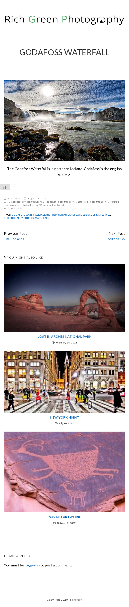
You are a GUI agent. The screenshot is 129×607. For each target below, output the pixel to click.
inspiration (59, 214)
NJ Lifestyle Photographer (89, 201)
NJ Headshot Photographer (57, 201)
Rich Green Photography (40, 22)
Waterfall (42, 218)
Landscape (75, 214)
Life (95, 214)
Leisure (87, 214)
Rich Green (14, 198)
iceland (45, 214)
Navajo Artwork (64, 517)
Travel (60, 204)
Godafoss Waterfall (25, 214)
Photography (47, 204)
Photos (29, 218)
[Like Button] (5, 187)
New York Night (64, 417)
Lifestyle (104, 214)
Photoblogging (30, 204)
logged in (32, 565)
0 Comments (15, 207)
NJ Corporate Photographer (24, 201)
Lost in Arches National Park (64, 336)
